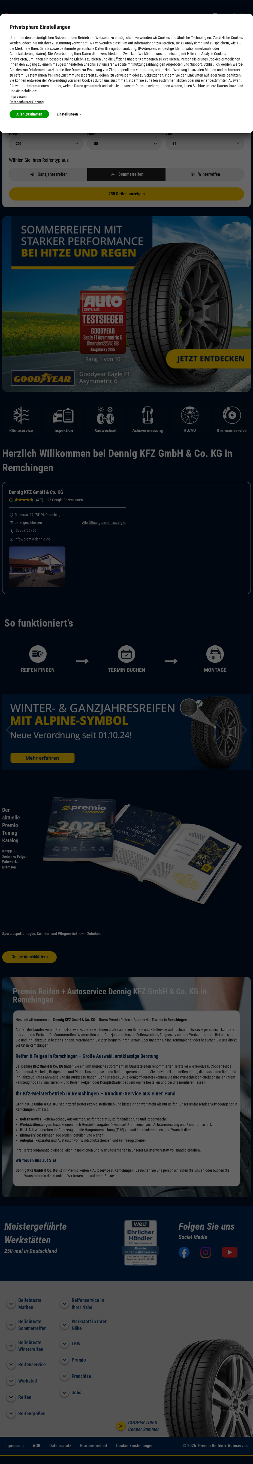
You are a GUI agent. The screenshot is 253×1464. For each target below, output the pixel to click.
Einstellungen (69, 114)
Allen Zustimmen (29, 114)
